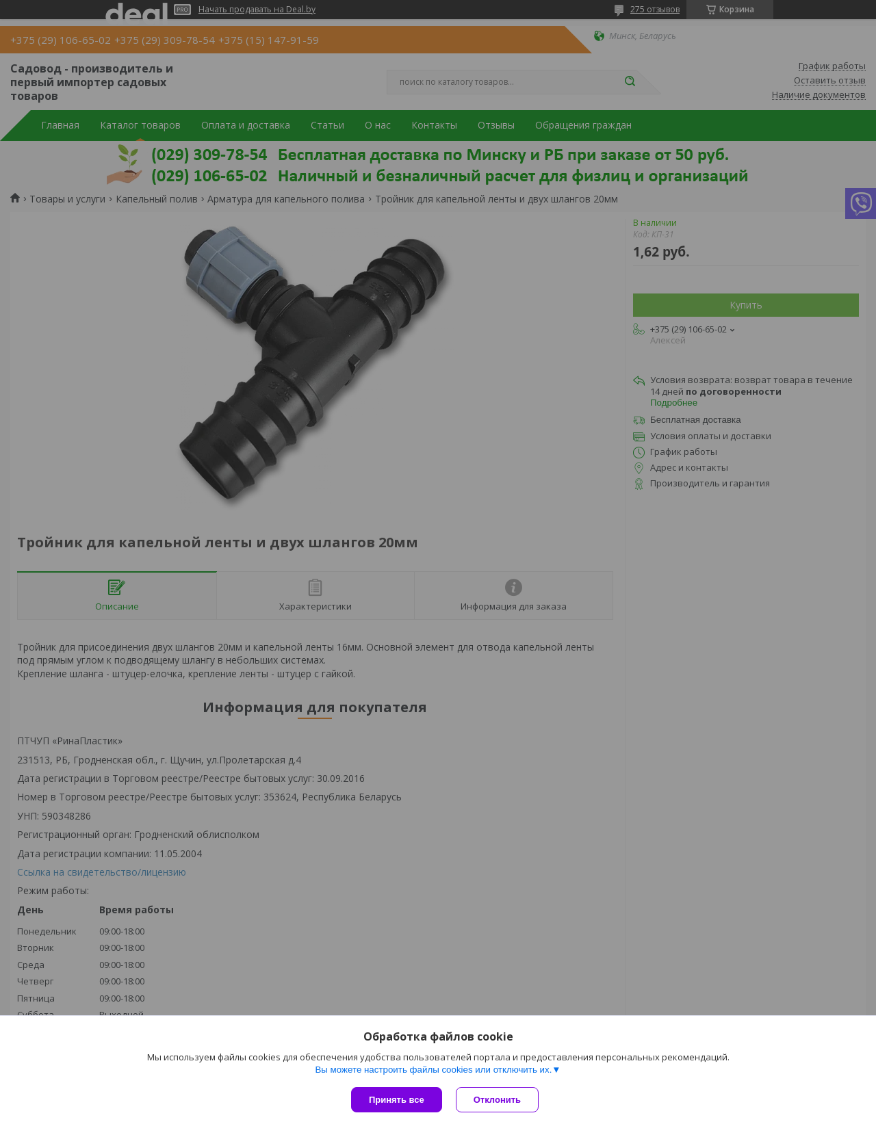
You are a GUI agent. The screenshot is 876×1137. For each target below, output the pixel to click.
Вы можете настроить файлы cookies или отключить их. (433, 1069)
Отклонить (497, 1100)
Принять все (396, 1100)
